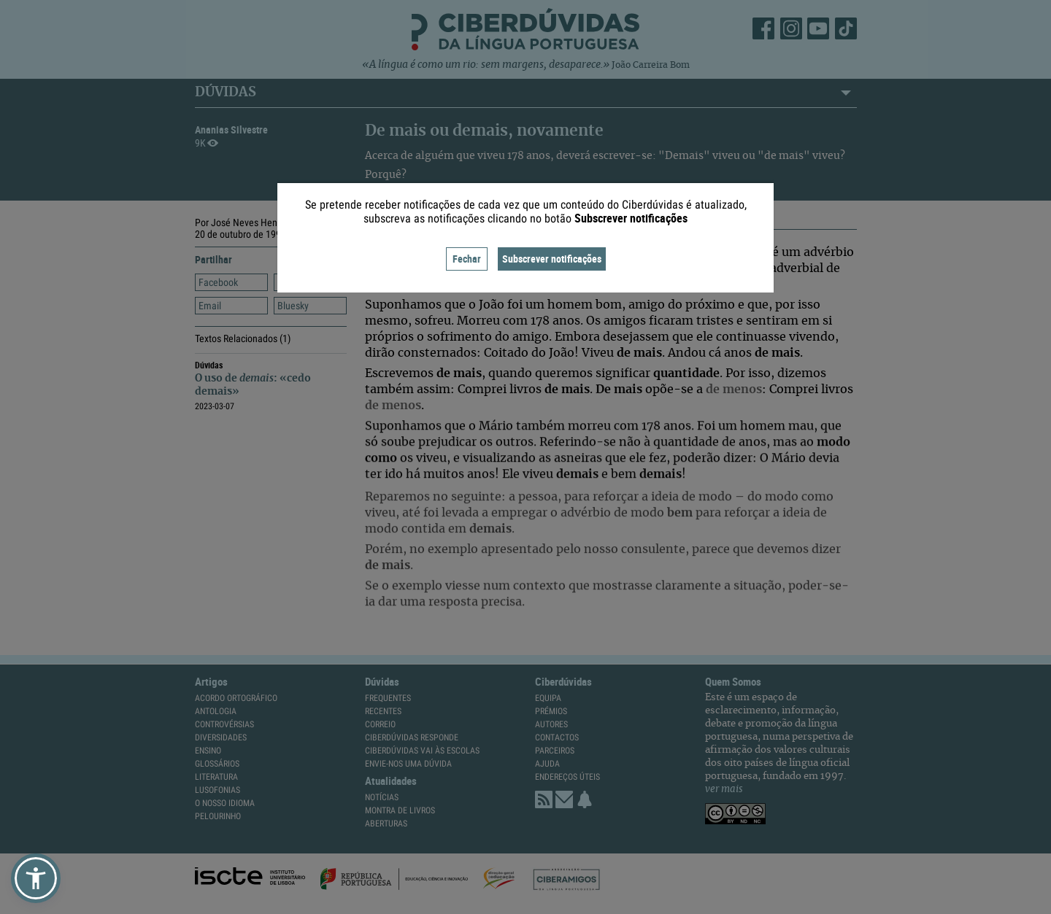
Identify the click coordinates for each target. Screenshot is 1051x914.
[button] (36, 878)
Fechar (467, 259)
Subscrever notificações (551, 259)
